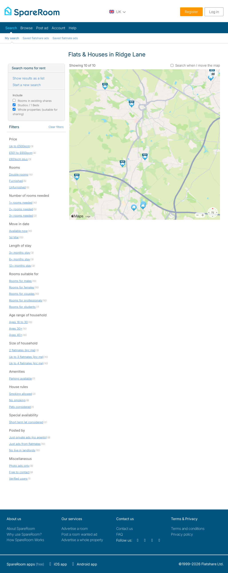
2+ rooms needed (21, 209)
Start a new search (27, 85)
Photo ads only (19, 465)
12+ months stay (20, 265)
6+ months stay (19, 259)
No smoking (17, 400)
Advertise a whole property (82, 540)
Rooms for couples (22, 293)
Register (191, 12)
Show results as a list (28, 78)
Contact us (124, 528)
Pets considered (20, 407)
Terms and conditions (187, 528)
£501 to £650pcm (20, 152)
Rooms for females (21, 287)
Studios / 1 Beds (28, 105)
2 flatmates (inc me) (22, 350)
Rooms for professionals (25, 300)
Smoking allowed (20, 394)
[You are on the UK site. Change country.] (117, 11)
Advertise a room (74, 528)
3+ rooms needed (21, 215)
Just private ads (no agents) (28, 437)
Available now (18, 231)
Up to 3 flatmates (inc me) (26, 357)
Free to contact (19, 472)
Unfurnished (17, 187)
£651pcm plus (18, 159)
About (21, 528)
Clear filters (56, 127)
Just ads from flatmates (25, 444)
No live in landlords (22, 450)
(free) (25, 564)
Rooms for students (22, 307)
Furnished (16, 181)
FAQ (119, 534)
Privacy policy (182, 534)
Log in (214, 12)
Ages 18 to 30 (18, 322)
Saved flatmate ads (65, 38)
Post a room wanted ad (79, 534)
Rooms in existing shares (35, 100)
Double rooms (18, 174)
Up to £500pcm (19, 146)
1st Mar (14, 237)
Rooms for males (20, 281)
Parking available (20, 378)
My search (12, 38)
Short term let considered (26, 422)
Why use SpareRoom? (24, 534)
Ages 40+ (15, 335)
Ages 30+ (15, 328)
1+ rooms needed (20, 202)
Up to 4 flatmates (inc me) (26, 363)
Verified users (18, 478)
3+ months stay (19, 252)
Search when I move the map (197, 65)
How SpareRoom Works (25, 540)
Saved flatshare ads (36, 38)
